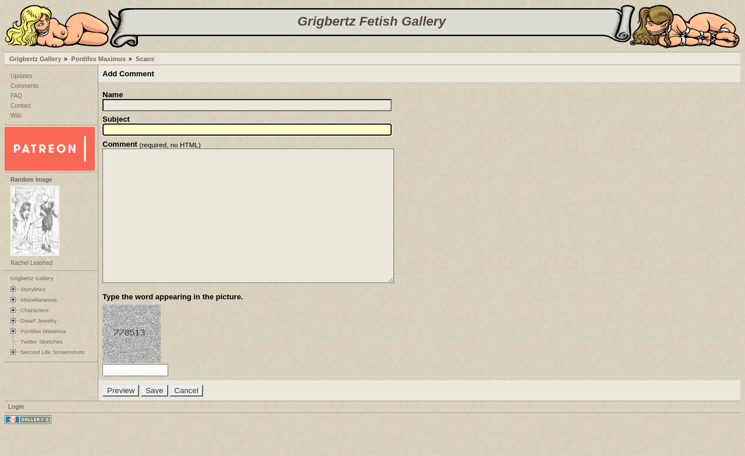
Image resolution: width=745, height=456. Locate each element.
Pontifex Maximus (98, 58)
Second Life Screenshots (52, 352)
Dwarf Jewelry (38, 320)
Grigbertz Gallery (35, 58)
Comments (24, 86)
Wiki (16, 115)
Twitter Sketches (41, 341)
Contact (20, 105)
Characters (34, 310)
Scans (145, 58)
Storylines (33, 289)
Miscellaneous (38, 299)
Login (16, 433)
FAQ (16, 96)
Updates (21, 76)
